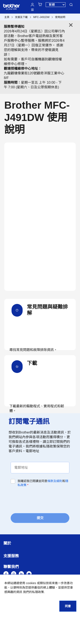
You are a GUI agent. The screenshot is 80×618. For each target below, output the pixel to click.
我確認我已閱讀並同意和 (42, 483)
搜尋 (71, 5)
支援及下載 (21, 17)
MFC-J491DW (41, 17)
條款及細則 (54, 481)
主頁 (6, 17)
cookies (31, 583)
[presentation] (43, 500)
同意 (68, 606)
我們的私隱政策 (33, 592)
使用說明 (60, 17)
